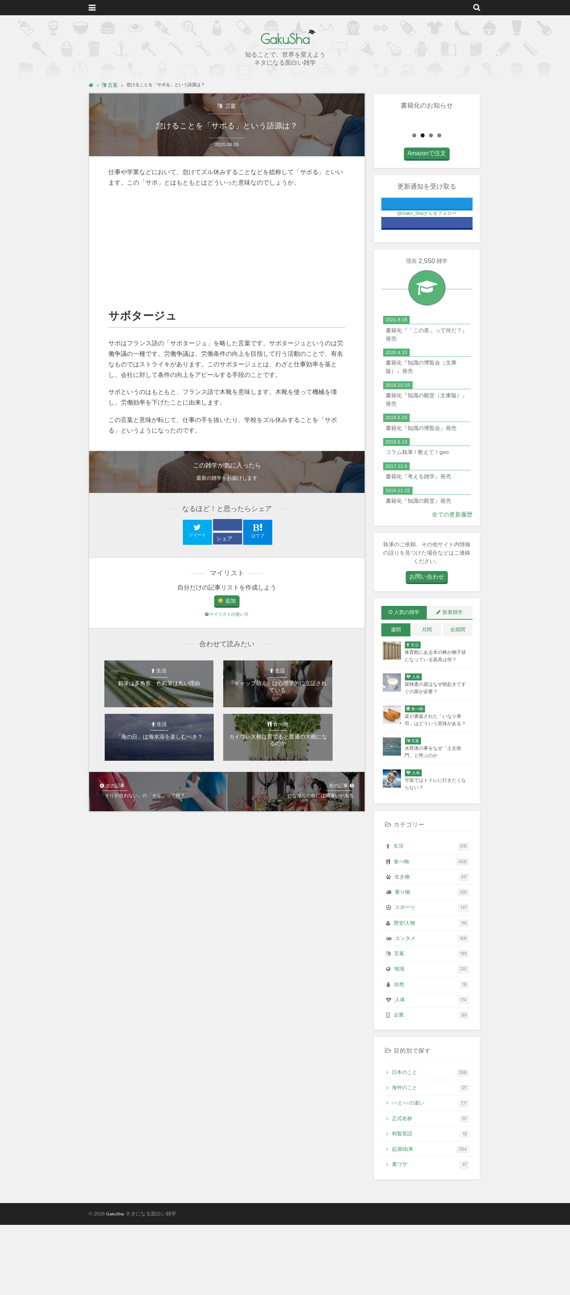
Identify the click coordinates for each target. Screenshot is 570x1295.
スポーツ (432, 978)
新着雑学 (452, 682)
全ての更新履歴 (453, 585)
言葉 (230, 106)
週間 (396, 700)
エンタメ (432, 1008)
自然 (431, 1054)
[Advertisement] (226, 251)
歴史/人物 (431, 993)
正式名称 (430, 1189)
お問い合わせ (426, 647)
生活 (431, 916)
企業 (431, 1085)
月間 (427, 700)
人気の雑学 (407, 682)
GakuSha (285, 38)
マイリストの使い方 (226, 618)
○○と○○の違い (430, 1173)
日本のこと (430, 1142)
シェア (225, 541)
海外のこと (430, 1158)
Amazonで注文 (426, 225)
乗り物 (432, 962)
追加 (230, 603)
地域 (431, 1039)
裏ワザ (430, 1235)
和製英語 (430, 1204)
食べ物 (431, 932)
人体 (432, 1070)
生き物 (431, 947)
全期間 (457, 700)
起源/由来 (430, 1219)
